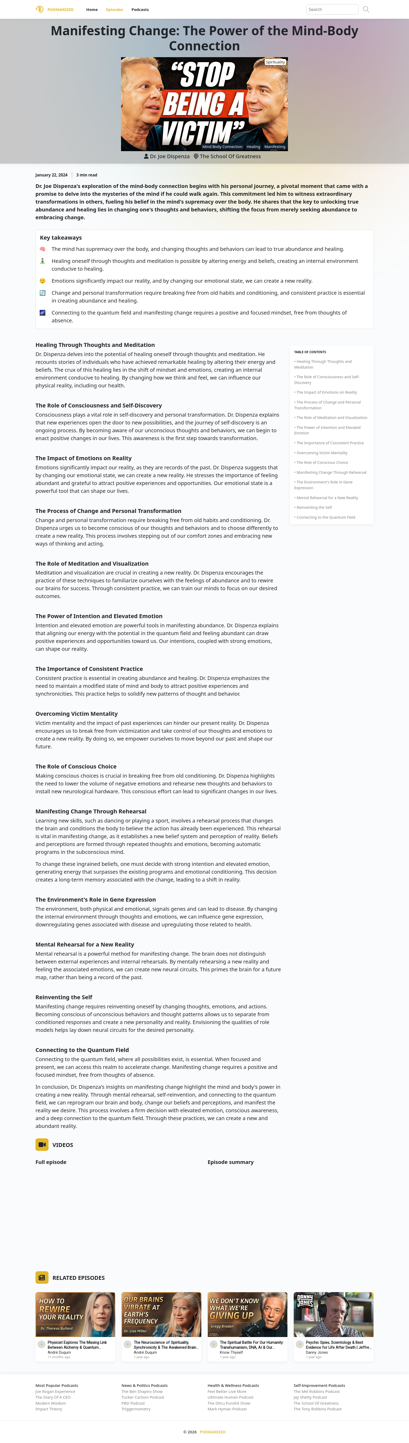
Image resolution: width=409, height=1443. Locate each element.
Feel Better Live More (227, 1391)
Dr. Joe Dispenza (170, 156)
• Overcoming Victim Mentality (320, 452)
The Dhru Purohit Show (229, 1403)
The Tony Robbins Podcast (318, 1408)
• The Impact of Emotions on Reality (325, 392)
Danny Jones (317, 1352)
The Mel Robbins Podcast (317, 1391)
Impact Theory (48, 1408)
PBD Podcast (133, 1403)
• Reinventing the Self (313, 507)
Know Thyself (231, 1352)
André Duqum (59, 1352)
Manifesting (274, 146)
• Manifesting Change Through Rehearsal (330, 472)
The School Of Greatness (227, 156)
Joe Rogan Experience (55, 1391)
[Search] (366, 9)
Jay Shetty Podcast (310, 1397)
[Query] (332, 9)
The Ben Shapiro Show (142, 1391)
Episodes (114, 9)
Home (92, 9)
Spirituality (275, 62)
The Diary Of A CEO (53, 1397)
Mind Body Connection (222, 146)
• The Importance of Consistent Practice (329, 442)
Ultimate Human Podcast (231, 1397)
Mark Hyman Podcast (227, 1408)
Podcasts (140, 9)
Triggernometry (136, 1408)
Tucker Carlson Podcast (143, 1397)
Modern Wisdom (50, 1403)
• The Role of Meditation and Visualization (330, 417)
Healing (253, 146)
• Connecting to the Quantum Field (324, 517)
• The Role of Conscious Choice (321, 462)
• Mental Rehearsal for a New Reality (326, 497)
